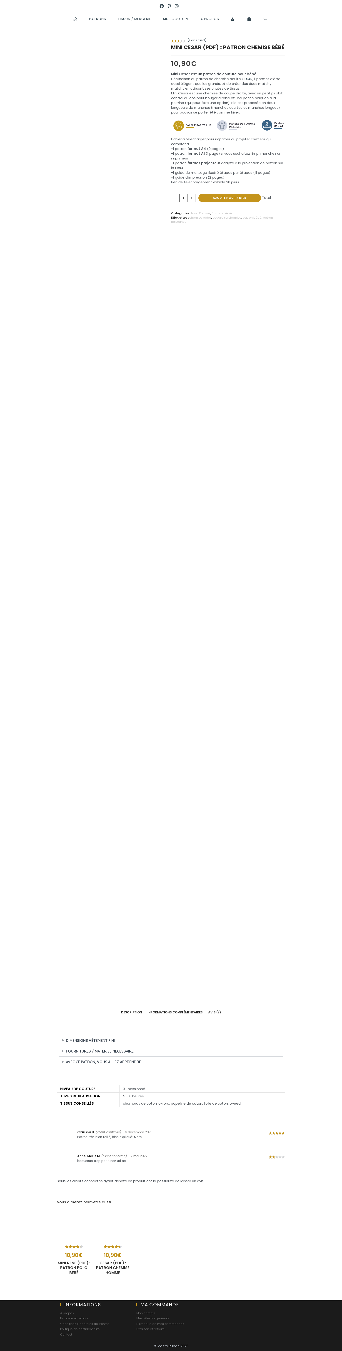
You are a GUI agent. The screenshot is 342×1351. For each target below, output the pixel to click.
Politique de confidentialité (80, 1329)
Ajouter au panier (229, 198)
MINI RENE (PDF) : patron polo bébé (74, 1269)
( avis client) (197, 40)
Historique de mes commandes (160, 1323)
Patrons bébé (222, 213)
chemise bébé (200, 217)
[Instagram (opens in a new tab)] (178, 6)
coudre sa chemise (226, 217)
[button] (171, 1040)
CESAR (247, 78)
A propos (67, 1313)
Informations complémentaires (175, 1012)
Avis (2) (214, 1012)
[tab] (131, 1012)
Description (131, 1012)
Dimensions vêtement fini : (91, 1040)
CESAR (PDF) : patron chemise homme (113, 1269)
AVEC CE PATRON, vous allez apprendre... (105, 1062)
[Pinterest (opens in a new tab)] (171, 6)
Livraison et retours (74, 1318)
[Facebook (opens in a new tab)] (164, 6)
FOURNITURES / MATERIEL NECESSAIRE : (100, 1051)
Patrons (204, 213)
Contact (66, 1334)
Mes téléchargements (152, 1318)
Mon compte (145, 1313)
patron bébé (252, 217)
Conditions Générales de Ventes (84, 1323)
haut (194, 213)
